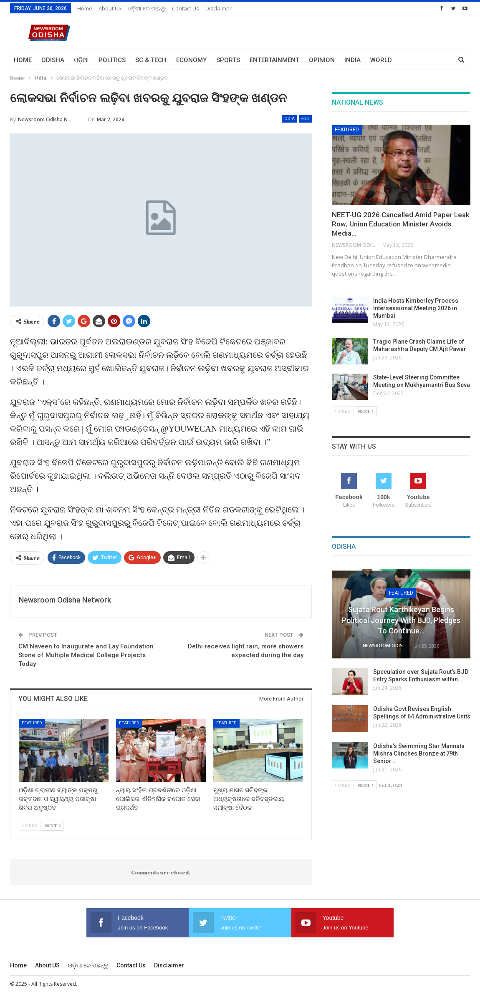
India (352, 60)
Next (53, 825)
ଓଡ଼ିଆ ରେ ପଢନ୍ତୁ (147, 8)
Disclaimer (218, 8)
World (381, 60)
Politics (112, 60)
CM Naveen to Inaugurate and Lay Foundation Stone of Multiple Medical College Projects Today (86, 655)
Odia (289, 118)
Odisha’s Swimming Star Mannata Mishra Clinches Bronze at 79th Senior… (419, 753)
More (410, 60)
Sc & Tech (151, 60)
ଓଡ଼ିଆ (81, 60)
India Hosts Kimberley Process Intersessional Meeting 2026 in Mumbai (415, 308)
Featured (32, 723)
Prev (30, 825)
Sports (228, 60)
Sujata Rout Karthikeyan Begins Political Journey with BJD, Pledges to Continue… (401, 620)
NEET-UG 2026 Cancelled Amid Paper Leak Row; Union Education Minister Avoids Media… (401, 224)
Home (84, 8)
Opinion (322, 60)
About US (110, 8)
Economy (191, 60)
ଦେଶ (305, 118)
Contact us (185, 8)
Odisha (52, 60)
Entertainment (274, 60)
